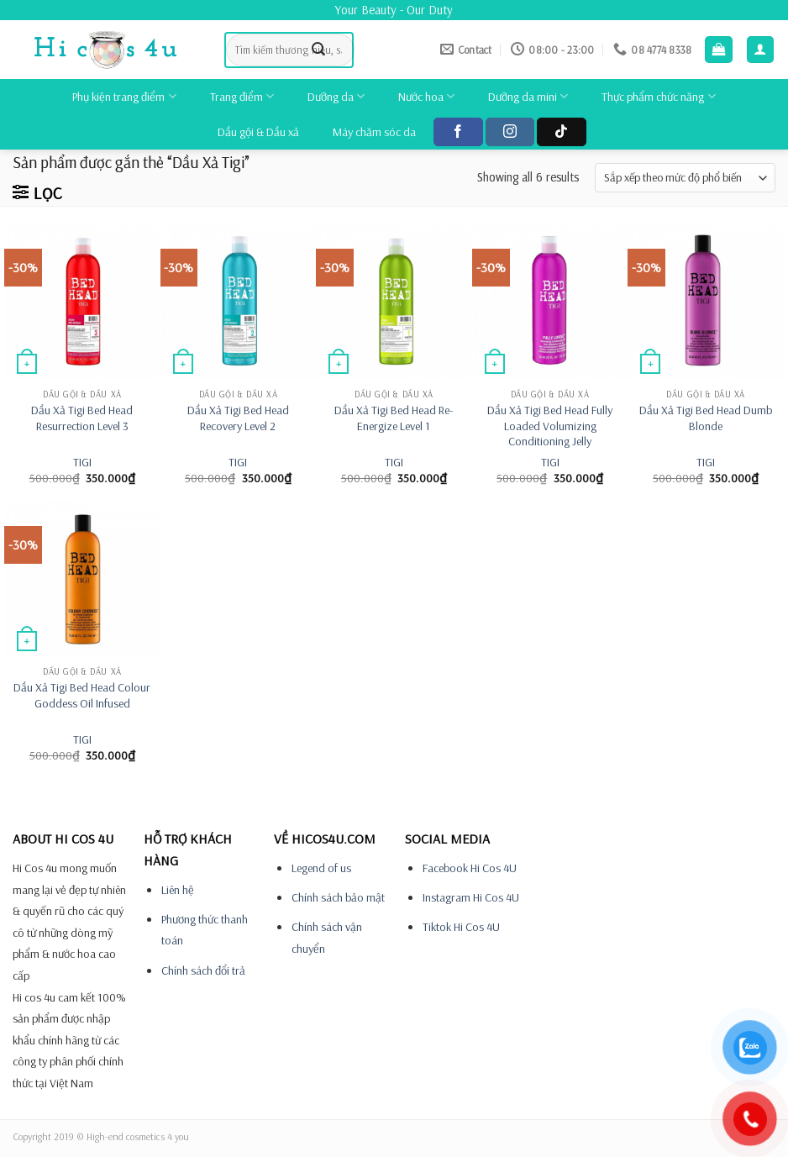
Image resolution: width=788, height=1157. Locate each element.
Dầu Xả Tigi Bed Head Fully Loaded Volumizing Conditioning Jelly (549, 425)
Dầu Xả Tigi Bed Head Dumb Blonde (705, 418)
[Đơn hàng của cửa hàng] (685, 177)
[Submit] (319, 49)
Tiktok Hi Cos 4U (461, 926)
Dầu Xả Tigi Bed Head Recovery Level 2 (238, 418)
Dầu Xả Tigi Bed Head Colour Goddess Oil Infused (81, 695)
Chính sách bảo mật (338, 897)
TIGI (82, 462)
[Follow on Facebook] (457, 132)
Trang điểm (242, 96)
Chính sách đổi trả (203, 970)
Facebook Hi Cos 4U (470, 868)
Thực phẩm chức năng (658, 96)
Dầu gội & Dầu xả (258, 131)
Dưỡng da (336, 96)
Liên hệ (177, 889)
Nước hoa (426, 96)
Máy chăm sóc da (374, 131)
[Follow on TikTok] (561, 132)
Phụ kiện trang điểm (124, 96)
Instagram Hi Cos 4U (471, 897)
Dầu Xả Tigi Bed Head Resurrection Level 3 (82, 418)
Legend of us (321, 868)
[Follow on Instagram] (510, 132)
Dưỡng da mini (528, 96)
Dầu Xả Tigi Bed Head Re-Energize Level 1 (393, 418)
